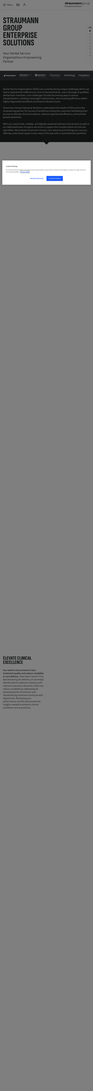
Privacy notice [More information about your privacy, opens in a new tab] (25, 172)
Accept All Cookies (55, 178)
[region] (46, 172)
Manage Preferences (37, 178)
